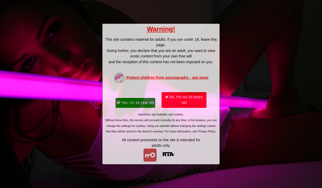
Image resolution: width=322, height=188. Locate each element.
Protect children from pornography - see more (160, 78)
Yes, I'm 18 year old (135, 103)
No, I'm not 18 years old (184, 100)
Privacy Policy (206, 131)
